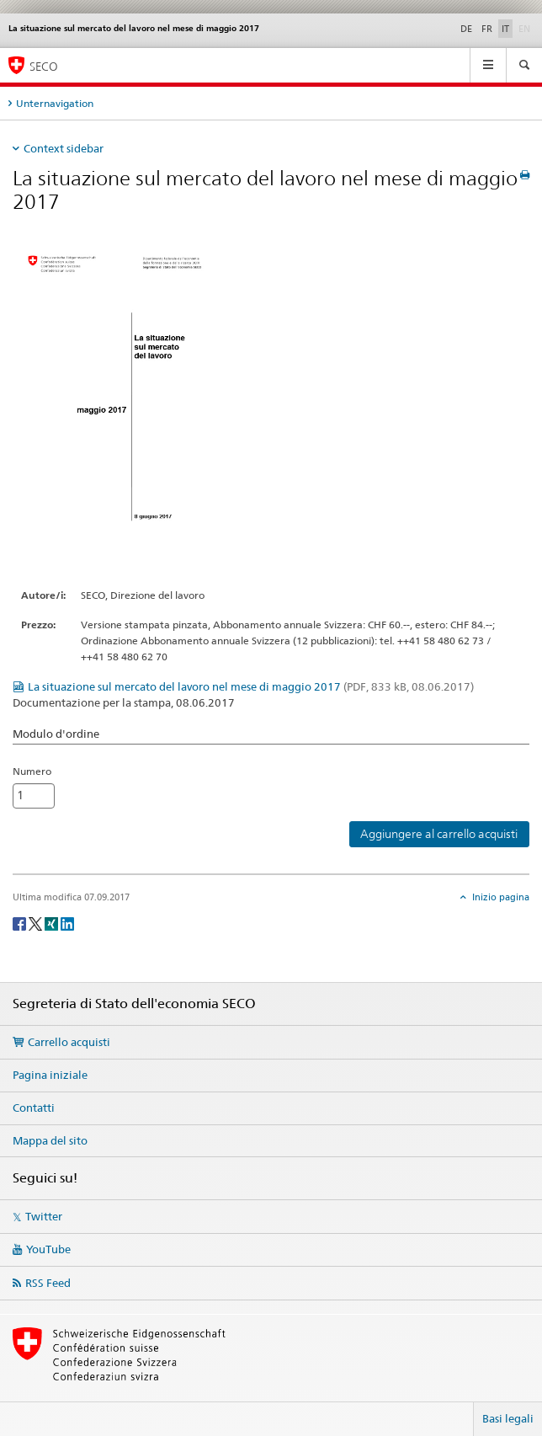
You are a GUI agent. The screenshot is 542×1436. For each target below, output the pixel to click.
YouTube (48, 1249)
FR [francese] (486, 29)
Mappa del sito (50, 1140)
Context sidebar (64, 148)
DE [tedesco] (466, 29)
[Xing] (53, 922)
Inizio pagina (499, 897)
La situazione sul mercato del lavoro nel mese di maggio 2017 (251, 686)
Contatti (34, 1107)
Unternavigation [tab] (54, 103)
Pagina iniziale (50, 1074)
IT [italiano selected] (505, 29)
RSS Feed (48, 1282)
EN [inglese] (526, 28)
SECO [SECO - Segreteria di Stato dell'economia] (43, 66)
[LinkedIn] (67, 922)
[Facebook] (21, 922)
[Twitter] (37, 922)
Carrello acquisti (69, 1042)
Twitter (43, 1216)
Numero (32, 771)
